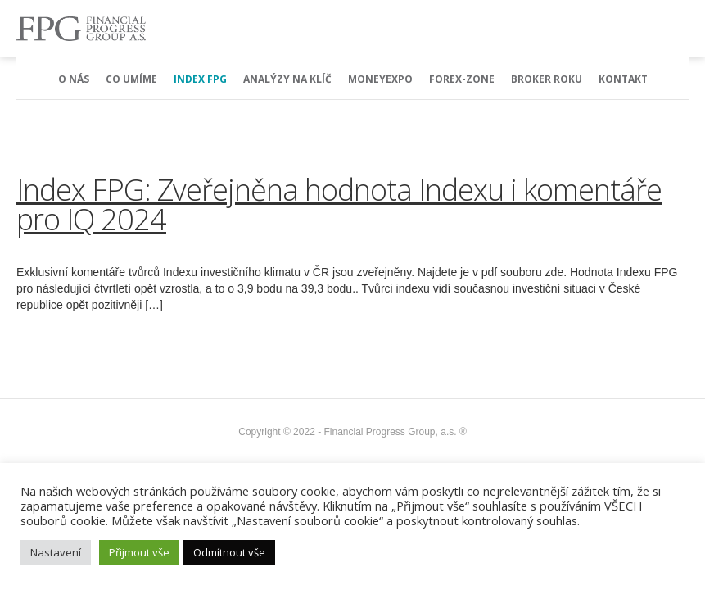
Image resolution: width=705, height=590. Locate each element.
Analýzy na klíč (287, 79)
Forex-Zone (462, 79)
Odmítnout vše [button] (229, 552)
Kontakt (623, 79)
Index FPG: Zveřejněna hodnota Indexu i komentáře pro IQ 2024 (339, 204)
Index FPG (200, 79)
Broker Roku (546, 79)
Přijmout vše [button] (139, 552)
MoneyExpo (380, 79)
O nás (73, 79)
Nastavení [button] (55, 552)
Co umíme (131, 79)
